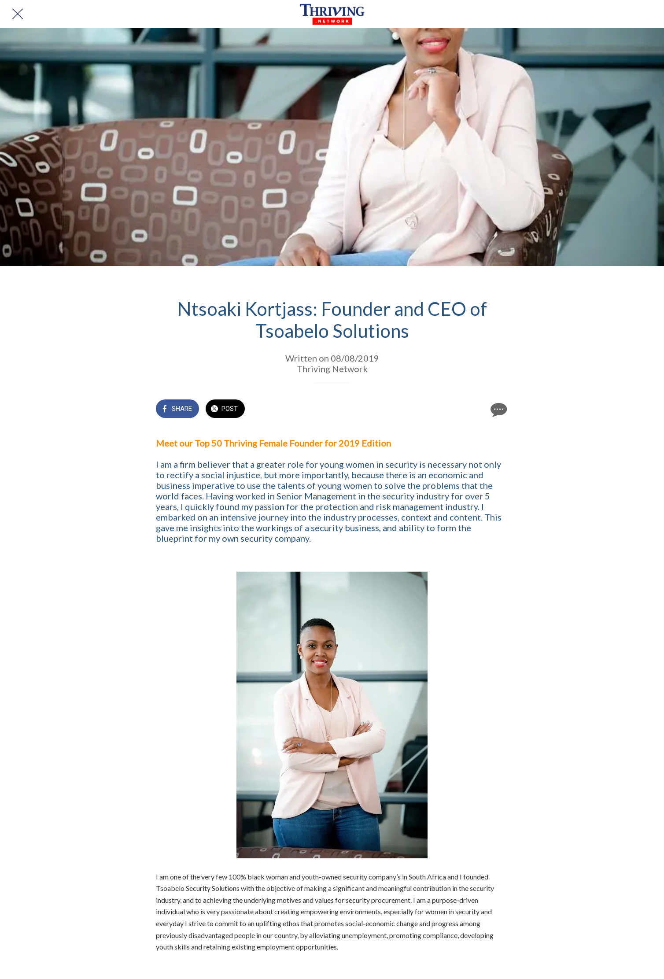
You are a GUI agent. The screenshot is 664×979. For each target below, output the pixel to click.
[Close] (17, 14)
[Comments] (497, 409)
